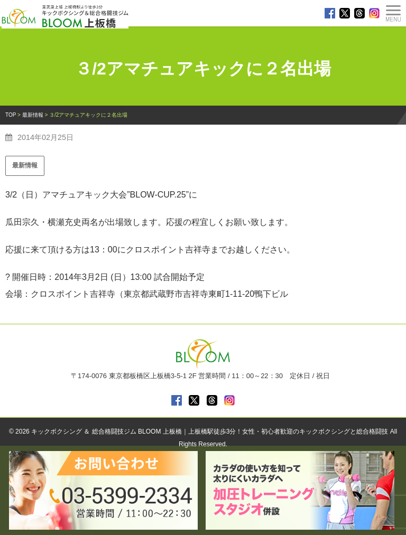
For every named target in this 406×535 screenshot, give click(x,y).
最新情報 (25, 165)
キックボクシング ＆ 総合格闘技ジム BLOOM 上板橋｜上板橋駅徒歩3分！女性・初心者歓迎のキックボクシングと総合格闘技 (209, 431)
